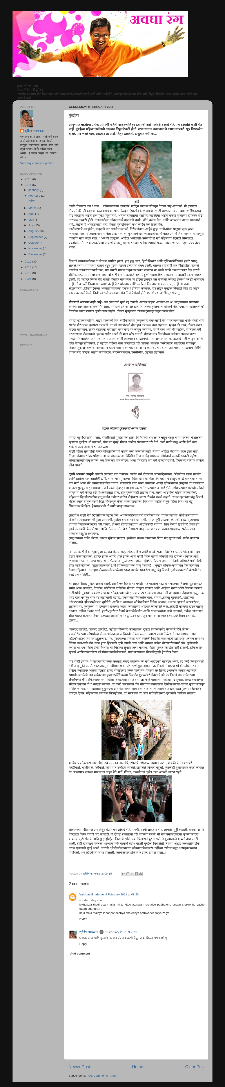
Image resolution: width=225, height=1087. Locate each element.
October (34, 242)
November (35, 248)
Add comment (80, 953)
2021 (28, 279)
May (31, 219)
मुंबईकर (32, 200)
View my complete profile (36, 163)
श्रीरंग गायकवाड (88, 932)
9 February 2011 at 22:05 (121, 932)
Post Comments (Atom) (102, 1075)
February (34, 195)
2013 (28, 267)
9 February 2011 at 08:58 (122, 894)
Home (137, 1066)
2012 (28, 261)
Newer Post (79, 1066)
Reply (83, 918)
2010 (28, 179)
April (31, 214)
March (32, 208)
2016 (28, 273)
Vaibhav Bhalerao (91, 894)
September (36, 237)
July (31, 225)
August (33, 231)
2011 (28, 185)
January (34, 190)
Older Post (195, 1066)
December (35, 254)
